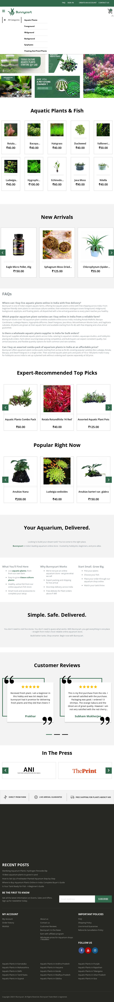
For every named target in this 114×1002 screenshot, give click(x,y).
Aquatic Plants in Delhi (12, 971)
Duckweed (80, 143)
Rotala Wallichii (10, 143)
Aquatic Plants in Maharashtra (15, 967)
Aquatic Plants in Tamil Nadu (14, 974)
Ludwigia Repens (11, 180)
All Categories (14, 20)
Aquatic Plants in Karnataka (14, 963)
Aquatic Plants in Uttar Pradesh (92, 974)
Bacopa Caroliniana (33, 143)
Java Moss (80, 180)
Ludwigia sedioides (88, 491)
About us (44, 919)
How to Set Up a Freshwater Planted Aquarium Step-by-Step (28, 878)
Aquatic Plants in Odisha (51, 978)
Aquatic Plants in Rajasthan (90, 967)
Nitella (103, 180)
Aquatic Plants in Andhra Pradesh (55, 963)
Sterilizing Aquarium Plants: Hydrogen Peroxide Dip (24, 870)
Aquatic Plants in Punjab (89, 963)
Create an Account (88, 2)
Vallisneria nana (103, 143)
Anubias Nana (51, 491)
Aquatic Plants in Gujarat (13, 978)
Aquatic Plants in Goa (87, 978)
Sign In (71, 2)
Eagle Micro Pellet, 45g (18, 267)
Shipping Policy (85, 922)
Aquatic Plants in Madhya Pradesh (55, 974)
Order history (8, 922)
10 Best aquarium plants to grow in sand (20, 874)
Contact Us (104, 2)
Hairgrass (57, 143)
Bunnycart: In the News (50, 930)
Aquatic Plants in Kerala (50, 971)
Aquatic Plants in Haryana (51, 967)
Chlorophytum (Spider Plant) (95, 267)
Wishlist (5, 926)
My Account (7, 919)
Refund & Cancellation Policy (90, 930)
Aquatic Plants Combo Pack (51, 419)
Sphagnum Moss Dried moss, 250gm (57, 267)
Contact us (45, 922)
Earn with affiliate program (52, 933)
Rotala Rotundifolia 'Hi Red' (88, 419)
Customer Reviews (48, 926)
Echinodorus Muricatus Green (57, 180)
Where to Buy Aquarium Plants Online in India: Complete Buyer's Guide (33, 882)
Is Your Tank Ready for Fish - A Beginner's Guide (23, 886)
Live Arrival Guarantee (88, 926)
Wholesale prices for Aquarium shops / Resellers (56, 938)
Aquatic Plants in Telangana (90, 971)
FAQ (63, 2)
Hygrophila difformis (34, 180)
